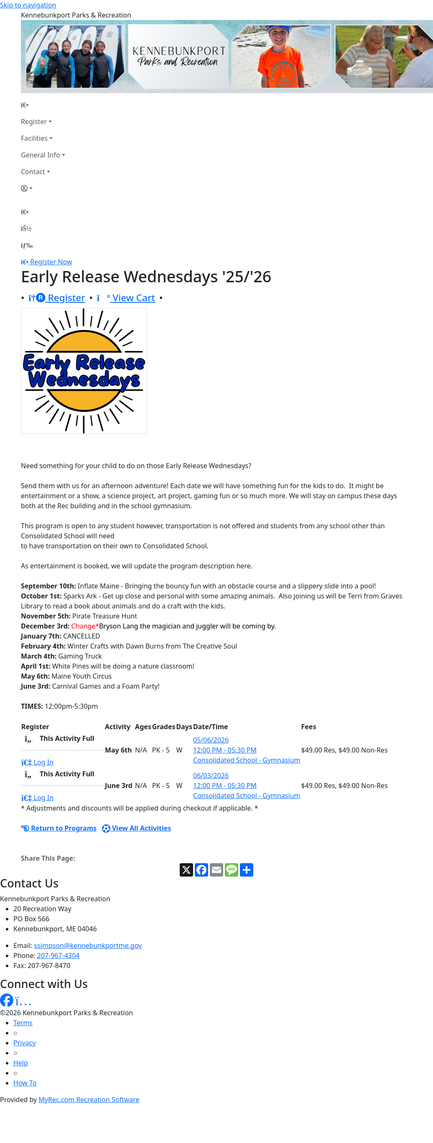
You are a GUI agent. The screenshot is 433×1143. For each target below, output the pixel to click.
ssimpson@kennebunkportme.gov (88, 945)
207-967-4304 (58, 955)
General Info (40, 155)
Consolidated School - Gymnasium (246, 760)
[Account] (43, 188)
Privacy (24, 1042)
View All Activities (136, 828)
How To (24, 1082)
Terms (23, 1022)
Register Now (51, 261)
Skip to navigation (28, 5)
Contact (33, 171)
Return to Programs (59, 828)
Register (34, 121)
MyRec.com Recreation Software (88, 1099)
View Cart (126, 297)
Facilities (34, 138)
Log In (37, 762)
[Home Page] (43, 104)
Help (20, 1062)
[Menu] (27, 245)
